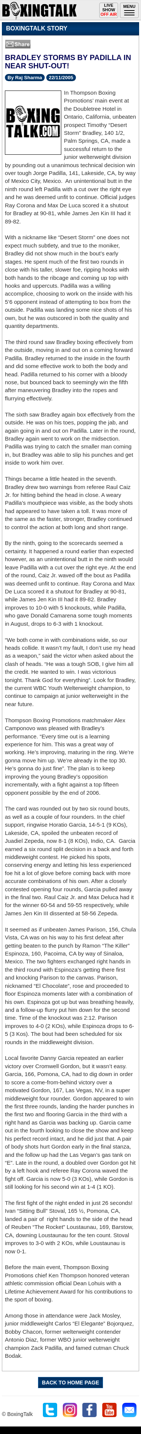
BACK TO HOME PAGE (70, 1383)
